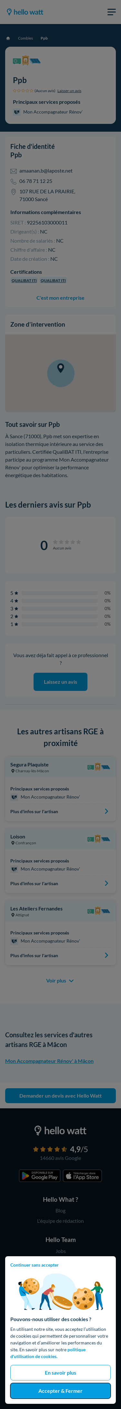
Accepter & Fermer (60, 1391)
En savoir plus (60, 1372)
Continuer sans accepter (34, 1265)
